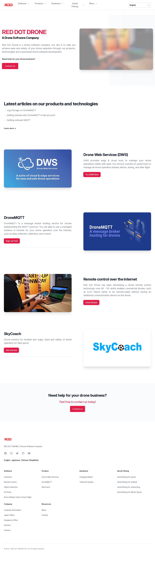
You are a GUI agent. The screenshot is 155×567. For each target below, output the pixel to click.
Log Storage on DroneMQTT (21, 110)
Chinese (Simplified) (30, 460)
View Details (91, 302)
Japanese (15, 460)
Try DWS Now (92, 174)
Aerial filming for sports (126, 477)
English (7, 460)
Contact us (77, 409)
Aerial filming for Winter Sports (129, 492)
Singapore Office (11, 520)
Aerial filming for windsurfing (128, 487)
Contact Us (10, 66)
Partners (7, 525)
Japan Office (9, 515)
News (44, 510)
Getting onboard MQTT (19, 120)
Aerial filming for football (127, 482)
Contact (45, 515)
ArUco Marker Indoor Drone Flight (17, 497)
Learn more (10, 128)
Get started (11, 350)
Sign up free (12, 241)
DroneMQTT (47, 482)
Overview (8, 477)
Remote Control (10, 482)
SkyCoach (46, 487)
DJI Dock (7, 492)
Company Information (12, 510)
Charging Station (86, 477)
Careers (7, 530)
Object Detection (11, 487)
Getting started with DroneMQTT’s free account (31, 115)
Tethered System (86, 482)
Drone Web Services (50, 477)
